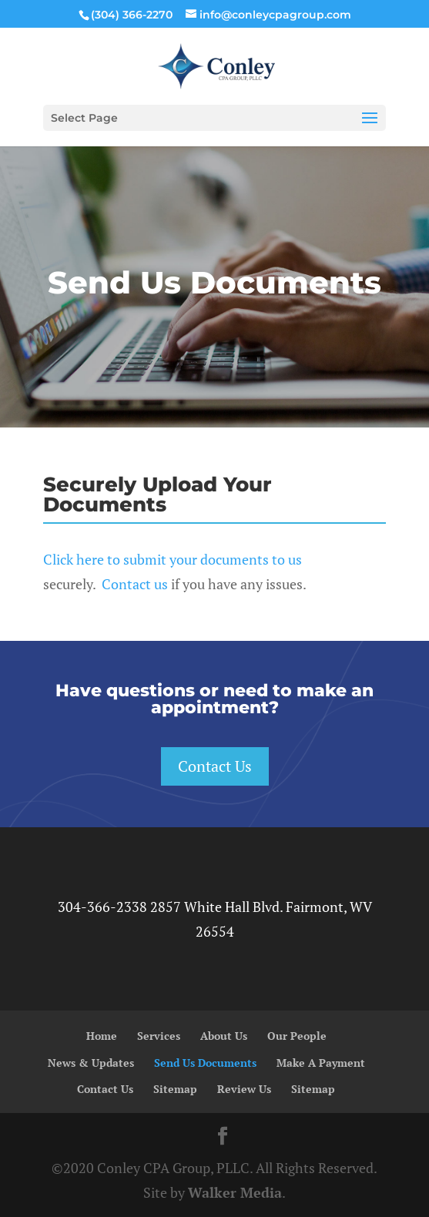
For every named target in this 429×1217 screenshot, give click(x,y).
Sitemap (175, 1088)
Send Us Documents (205, 1062)
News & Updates (91, 1062)
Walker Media (235, 1192)
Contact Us (215, 766)
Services (158, 1035)
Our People (297, 1035)
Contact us (135, 584)
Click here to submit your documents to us (172, 559)
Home (101, 1035)
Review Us (244, 1088)
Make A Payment (321, 1062)
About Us (223, 1035)
